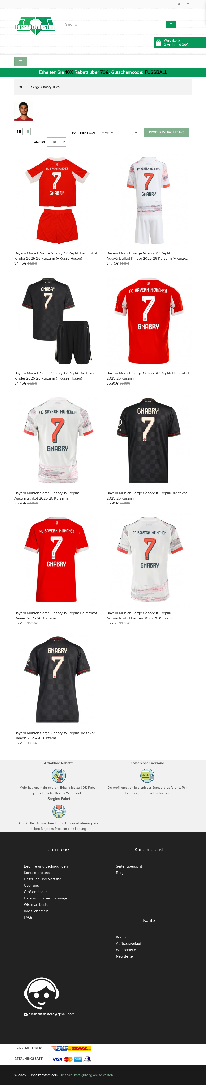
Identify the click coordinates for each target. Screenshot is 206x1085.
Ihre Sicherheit (36, 911)
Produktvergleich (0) (166, 132)
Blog (120, 872)
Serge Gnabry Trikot (45, 87)
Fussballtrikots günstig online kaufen (86, 1075)
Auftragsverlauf (128, 943)
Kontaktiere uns (37, 872)
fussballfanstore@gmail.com (52, 1014)
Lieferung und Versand (42, 879)
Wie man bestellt (38, 904)
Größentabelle (36, 892)
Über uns (31, 885)
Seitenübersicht (129, 866)
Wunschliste (126, 950)
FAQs (28, 917)
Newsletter (125, 956)
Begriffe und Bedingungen (46, 866)
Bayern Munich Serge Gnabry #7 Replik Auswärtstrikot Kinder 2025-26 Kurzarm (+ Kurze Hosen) (146, 258)
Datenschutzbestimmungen (46, 898)
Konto (121, 937)
